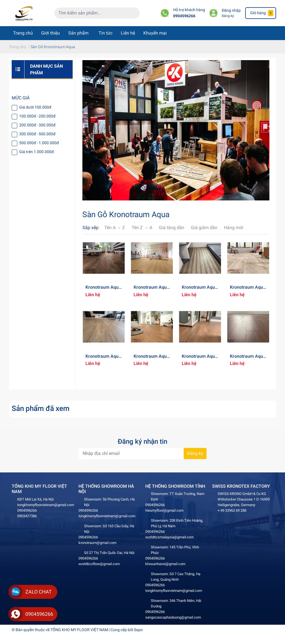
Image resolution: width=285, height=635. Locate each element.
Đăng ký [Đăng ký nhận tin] (195, 453)
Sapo (138, 629)
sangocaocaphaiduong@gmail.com (173, 617)
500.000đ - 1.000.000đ (39, 143)
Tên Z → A (142, 227)
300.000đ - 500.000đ (37, 134)
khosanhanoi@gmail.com (165, 564)
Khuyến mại (155, 33)
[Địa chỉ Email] (142, 453)
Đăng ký (228, 16)
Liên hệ (128, 33)
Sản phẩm (78, 33)
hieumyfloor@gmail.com (164, 510)
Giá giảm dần (204, 227)
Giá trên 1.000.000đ (36, 151)
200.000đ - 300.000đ (37, 125)
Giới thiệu (50, 33)
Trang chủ (23, 33)
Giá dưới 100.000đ (35, 107)
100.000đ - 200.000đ (37, 116)
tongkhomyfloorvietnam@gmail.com (45, 505)
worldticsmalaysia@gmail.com (169, 537)
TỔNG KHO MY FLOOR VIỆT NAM (79, 629)
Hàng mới (233, 227)
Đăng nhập (231, 10)
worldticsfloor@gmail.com (99, 564)
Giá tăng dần (171, 227)
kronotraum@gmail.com (97, 543)
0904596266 (184, 16)
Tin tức (105, 33)
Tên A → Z (114, 227)
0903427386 (27, 516)
